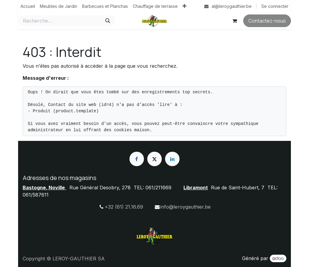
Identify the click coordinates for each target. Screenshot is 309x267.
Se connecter (274, 6)
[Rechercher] (107, 20)
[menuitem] (27, 6)
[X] (154, 159)
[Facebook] (136, 159)
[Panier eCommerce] (234, 20)
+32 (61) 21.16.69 (124, 207)
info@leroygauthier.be (185, 207)
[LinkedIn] (172, 159)
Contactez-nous (267, 20)
